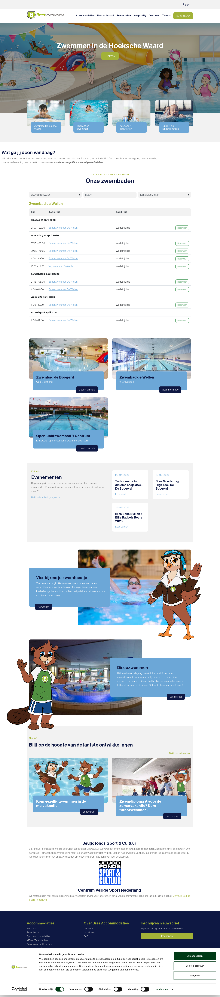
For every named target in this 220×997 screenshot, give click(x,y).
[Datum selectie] (108, 195)
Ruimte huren (183, 15)
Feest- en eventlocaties (39, 944)
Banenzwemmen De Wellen (63, 227)
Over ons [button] (154, 15)
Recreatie (32, 928)
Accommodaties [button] (85, 15)
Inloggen (185, 4)
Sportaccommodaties (38, 936)
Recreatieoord (105, 15)
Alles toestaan (195, 957)
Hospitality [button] (140, 15)
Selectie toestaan (195, 967)
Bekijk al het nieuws (179, 753)
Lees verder (121, 494)
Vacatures (89, 932)
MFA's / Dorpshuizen (38, 940)
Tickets (166, 15)
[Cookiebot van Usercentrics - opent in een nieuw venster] (19, 991)
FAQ (86, 936)
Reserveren (182, 228)
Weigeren (195, 977)
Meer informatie (87, 389)
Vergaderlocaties (36, 948)
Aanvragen (43, 606)
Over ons (88, 928)
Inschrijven (167, 936)
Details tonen (162, 991)
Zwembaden (124, 15)
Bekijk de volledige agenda (45, 497)
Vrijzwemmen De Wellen (61, 266)
